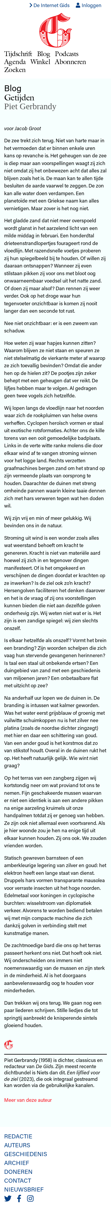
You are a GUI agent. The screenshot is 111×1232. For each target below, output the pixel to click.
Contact (17, 1180)
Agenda (15, 61)
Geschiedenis (25, 1154)
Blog (43, 53)
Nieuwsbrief (24, 1189)
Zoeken (15, 69)
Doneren (18, 1171)
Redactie (18, 1136)
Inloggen (88, 5)
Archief (16, 1162)
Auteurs (17, 1145)
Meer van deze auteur (28, 1099)
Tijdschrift (18, 53)
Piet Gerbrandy (30, 106)
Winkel (40, 61)
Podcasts (66, 53)
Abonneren (70, 61)
